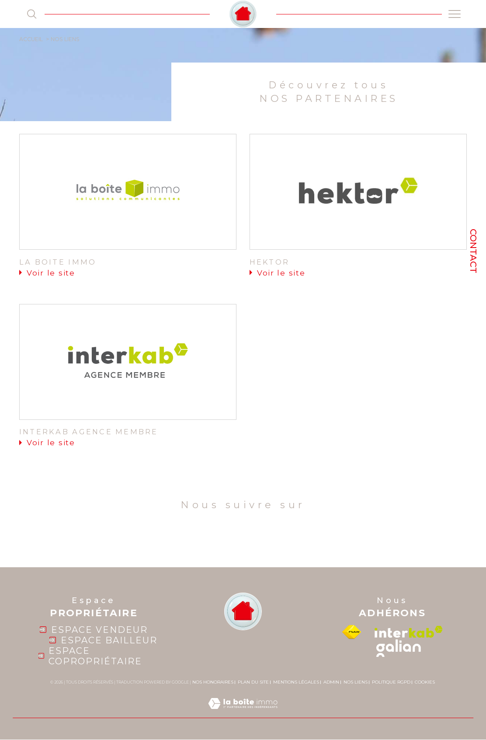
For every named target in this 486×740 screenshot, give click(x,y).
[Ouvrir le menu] (454, 14)
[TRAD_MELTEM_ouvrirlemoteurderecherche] (31, 14)
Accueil (31, 39)
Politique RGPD (391, 682)
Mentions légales (296, 682)
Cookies (425, 682)
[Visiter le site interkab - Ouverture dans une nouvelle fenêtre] (409, 632)
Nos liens (356, 682)
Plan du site (253, 682)
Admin (331, 682)
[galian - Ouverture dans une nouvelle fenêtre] (398, 648)
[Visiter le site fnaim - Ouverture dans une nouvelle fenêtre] (351, 632)
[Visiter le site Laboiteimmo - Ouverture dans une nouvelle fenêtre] (243, 713)
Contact (473, 251)
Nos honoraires (212, 682)
